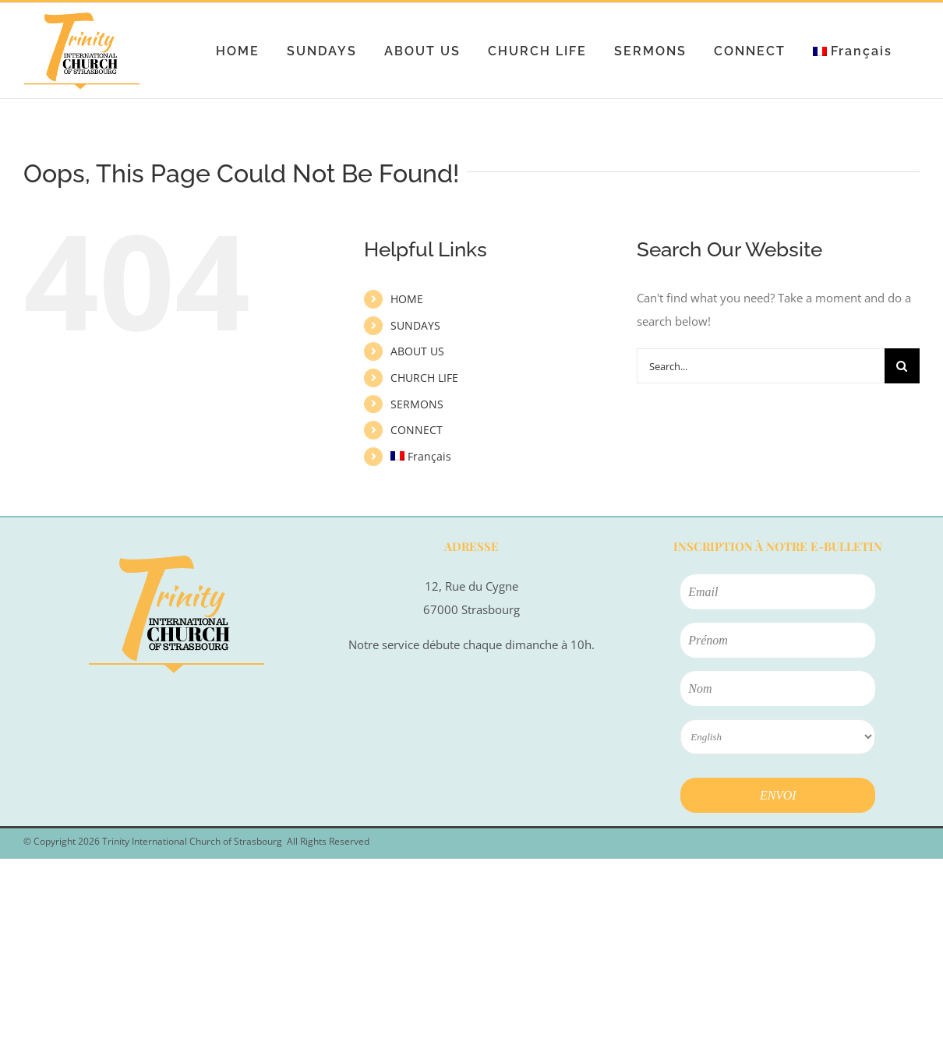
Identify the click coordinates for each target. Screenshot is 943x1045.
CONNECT (416, 429)
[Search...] (761, 365)
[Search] (902, 365)
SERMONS (416, 404)
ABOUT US (417, 351)
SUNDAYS (415, 325)
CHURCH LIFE (424, 377)
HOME (406, 298)
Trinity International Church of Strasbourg (192, 841)
